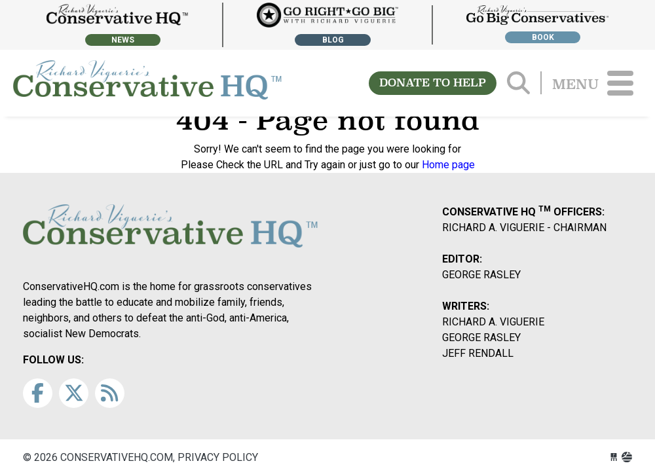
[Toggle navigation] (620, 83)
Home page (448, 164)
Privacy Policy (218, 457)
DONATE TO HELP (432, 83)
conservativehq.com (147, 83)
